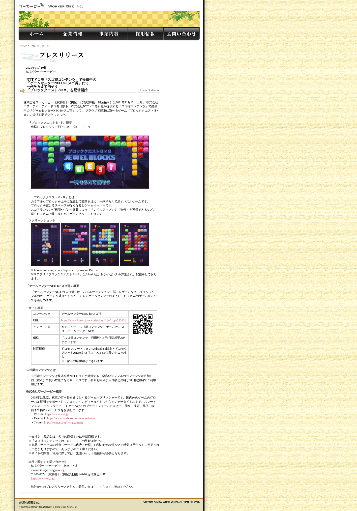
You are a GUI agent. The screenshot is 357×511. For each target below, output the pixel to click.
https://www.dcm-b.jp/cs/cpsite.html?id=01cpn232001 (93, 320)
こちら (100, 486)
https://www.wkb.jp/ (57, 414)
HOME (23, 46)
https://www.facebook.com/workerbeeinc (71, 418)
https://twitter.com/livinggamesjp (64, 422)
